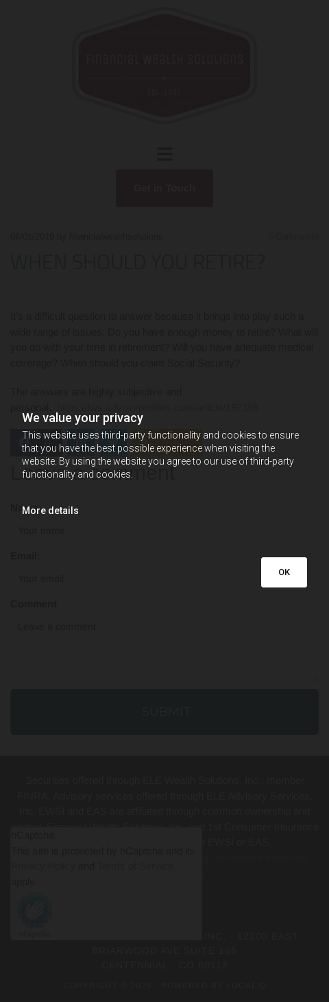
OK (284, 572)
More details (50, 510)
